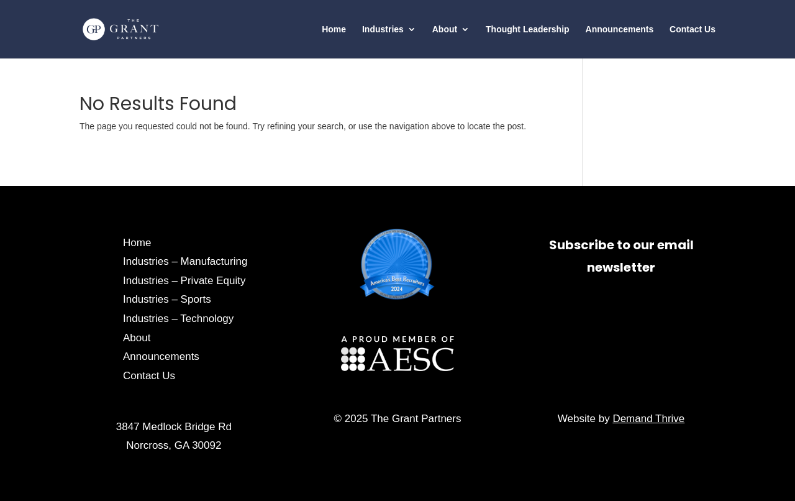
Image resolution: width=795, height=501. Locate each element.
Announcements (620, 29)
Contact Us (693, 29)
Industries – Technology (178, 318)
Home (334, 29)
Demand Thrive (648, 419)
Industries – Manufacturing (185, 261)
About (444, 29)
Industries (383, 29)
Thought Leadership (528, 29)
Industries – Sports (167, 299)
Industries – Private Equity (184, 281)
